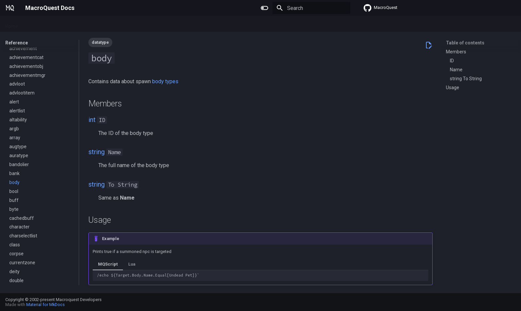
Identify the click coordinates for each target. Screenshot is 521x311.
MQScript (108, 264)
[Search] (311, 8)
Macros (57, 24)
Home (11, 24)
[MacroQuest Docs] (10, 8)
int (91, 120)
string (96, 152)
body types (165, 81)
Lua (76, 24)
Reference (99, 24)
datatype (100, 42)
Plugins (33, 24)
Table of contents (465, 42)
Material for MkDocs (45, 304)
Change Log (131, 24)
